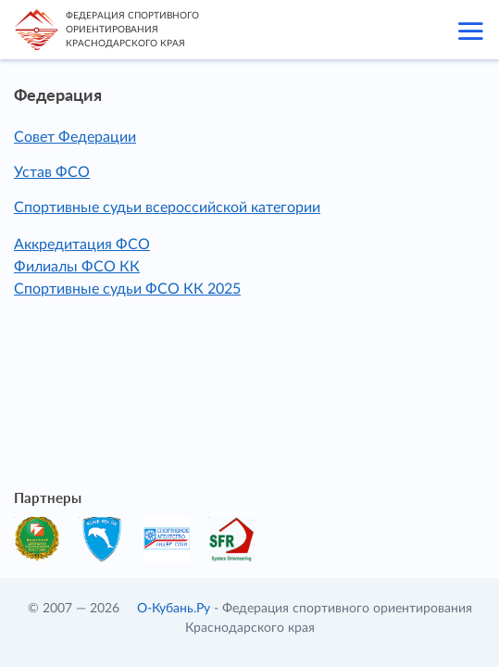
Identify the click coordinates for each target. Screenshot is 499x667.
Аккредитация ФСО (82, 244)
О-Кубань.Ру (173, 608)
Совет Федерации (75, 137)
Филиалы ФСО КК (77, 266)
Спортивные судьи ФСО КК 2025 (127, 289)
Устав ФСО (52, 172)
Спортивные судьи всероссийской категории (167, 207)
